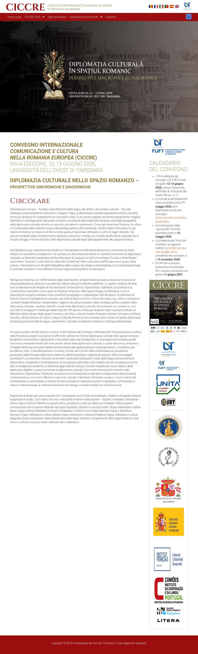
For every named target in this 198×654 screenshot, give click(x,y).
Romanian (151, 6)
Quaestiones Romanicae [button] (83, 17)
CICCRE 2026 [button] (32, 17)
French (156, 6)
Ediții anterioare (57, 17)
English (177, 6)
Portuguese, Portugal (166, 6)
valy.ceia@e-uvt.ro (166, 251)
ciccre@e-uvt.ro (175, 248)
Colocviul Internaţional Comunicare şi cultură (80, 5)
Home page (14, 17)
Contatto (111, 17)
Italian (161, 6)
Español (172, 6)
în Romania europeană (64, 9)
